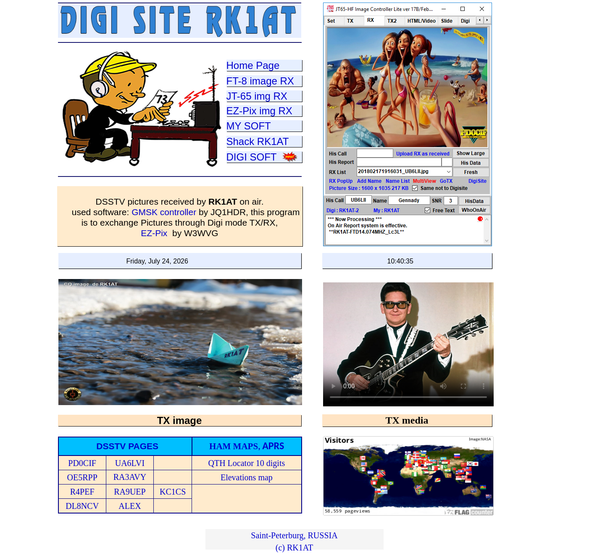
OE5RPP (82, 477)
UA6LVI (130, 463)
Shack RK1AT (257, 141)
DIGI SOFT (251, 157)
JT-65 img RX (256, 96)
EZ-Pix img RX (259, 110)
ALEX (129, 506)
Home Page (253, 65)
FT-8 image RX (260, 81)
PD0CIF (82, 463)
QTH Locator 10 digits (246, 463)
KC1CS (173, 491)
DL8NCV (82, 506)
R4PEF (82, 491)
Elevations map (247, 477)
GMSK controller (165, 212)
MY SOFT (248, 126)
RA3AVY (130, 477)
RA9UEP (130, 491)
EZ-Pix (154, 233)
